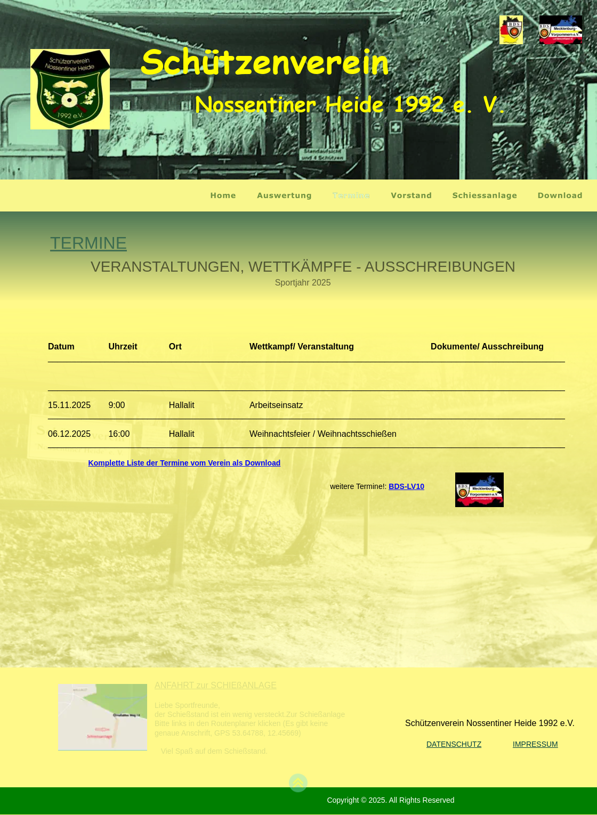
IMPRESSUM (535, 744)
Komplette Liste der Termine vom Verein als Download (184, 463)
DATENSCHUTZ (453, 744)
